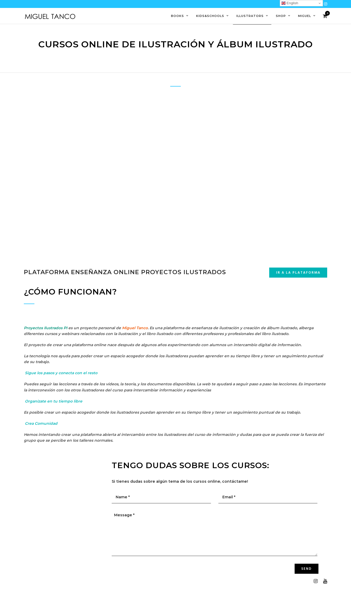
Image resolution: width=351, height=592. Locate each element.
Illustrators (250, 16)
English (289, 3)
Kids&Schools (210, 16)
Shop (281, 16)
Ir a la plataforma (298, 272)
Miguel (304, 16)
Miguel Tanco (135, 328)
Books (177, 16)
